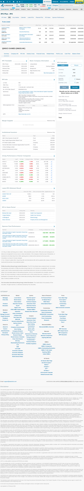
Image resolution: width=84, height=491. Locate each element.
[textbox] (71, 5)
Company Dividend (18, 331)
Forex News (63, 301)
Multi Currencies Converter (63, 307)
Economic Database (17, 352)
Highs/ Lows (17, 307)
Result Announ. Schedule (17, 337)
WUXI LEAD (5, 198)
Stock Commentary (47, 312)
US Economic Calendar (47, 372)
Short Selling (17, 329)
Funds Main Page (62, 314)
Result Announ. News (17, 333)
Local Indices (17, 297)
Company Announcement (17, 327)
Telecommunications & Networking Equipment (24, 38)
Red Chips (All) (18, 317)
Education (5, 305)
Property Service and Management (39, 219)
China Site (5, 299)
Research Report (17, 335)
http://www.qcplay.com (49, 73)
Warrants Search (46, 333)
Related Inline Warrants (31, 311)
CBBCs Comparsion (46, 346)
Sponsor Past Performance (11, 226)
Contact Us (5, 320)
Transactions (31, 326)
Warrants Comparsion (46, 335)
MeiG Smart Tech (6, 38)
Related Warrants (31, 307)
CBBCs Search (46, 344)
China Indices (17, 301)
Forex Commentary (47, 318)
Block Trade (31, 328)
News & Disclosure (31, 335)
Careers (5, 328)
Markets (62, 305)
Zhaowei (4, 31)
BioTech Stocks (17, 323)
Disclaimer (5, 332)
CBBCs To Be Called (46, 350)
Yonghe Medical (6, 215)
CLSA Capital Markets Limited (25, 91)
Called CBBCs (46, 354)
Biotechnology (33, 217)
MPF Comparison (62, 332)
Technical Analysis (31, 301)
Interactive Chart (31, 303)
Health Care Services (35, 215)
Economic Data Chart (17, 354)
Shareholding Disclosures (17, 342)
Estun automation (6, 34)
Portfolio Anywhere (31, 343)
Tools (63, 322)
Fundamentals (31, 339)
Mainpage (5, 297)
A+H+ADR (17, 348)
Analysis (46, 366)
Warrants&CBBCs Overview (46, 327)
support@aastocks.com (10, 381)
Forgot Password (5, 316)
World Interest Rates (17, 356)
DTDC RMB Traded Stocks (18, 309)
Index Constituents (18, 313)
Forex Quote (63, 299)
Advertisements (5, 330)
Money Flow (31, 330)
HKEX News (46, 301)
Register (5, 312)
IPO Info (5, 79)
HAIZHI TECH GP (6, 194)
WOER (4, 196)
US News (46, 370)
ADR (17, 346)
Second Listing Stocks (18, 321)
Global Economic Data (46, 374)
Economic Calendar (17, 350)
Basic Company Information (39, 61)
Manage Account (5, 314)
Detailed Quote (31, 299)
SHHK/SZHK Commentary (46, 314)
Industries (17, 311)
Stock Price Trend (31, 322)
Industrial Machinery (24, 31)
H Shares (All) (17, 315)
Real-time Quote (31, 297)
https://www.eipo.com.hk (24, 114)
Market (46, 364)
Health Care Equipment (36, 213)
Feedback (5, 318)
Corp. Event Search (17, 339)
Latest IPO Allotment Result (11, 188)
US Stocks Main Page (46, 360)
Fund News (63, 318)
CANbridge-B (5, 217)
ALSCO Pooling (5, 27)
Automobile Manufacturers (25, 42)
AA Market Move (31, 337)
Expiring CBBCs (46, 352)
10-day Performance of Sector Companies (16, 156)
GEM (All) (17, 319)
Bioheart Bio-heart (6, 213)
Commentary (63, 303)
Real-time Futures (17, 303)
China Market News (46, 303)
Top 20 (17, 305)
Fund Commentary (47, 316)
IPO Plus (17, 340)
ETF (17, 325)
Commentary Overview (47, 310)
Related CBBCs (31, 309)
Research (46, 320)
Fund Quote (62, 316)
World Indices (17, 299)
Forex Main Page (63, 297)
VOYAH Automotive (6, 41)
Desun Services (6, 219)
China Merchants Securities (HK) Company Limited (14, 243)
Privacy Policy (5, 334)
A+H (17, 344)
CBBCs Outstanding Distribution (46, 348)
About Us (5, 327)
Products (5, 303)
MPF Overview (63, 328)
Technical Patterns (31, 341)
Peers (31, 332)
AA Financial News (46, 297)
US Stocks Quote (46, 362)
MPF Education (63, 334)
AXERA (4, 200)
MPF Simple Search (63, 330)
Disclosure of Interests (31, 334)
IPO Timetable (7, 61)
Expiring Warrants (46, 337)
